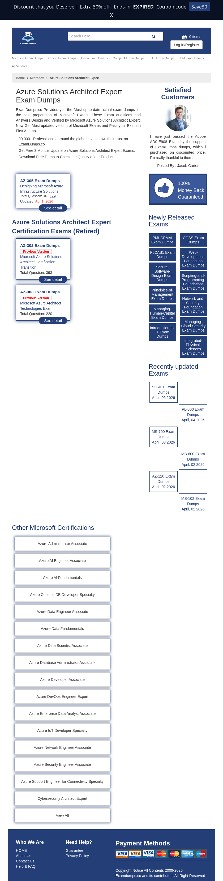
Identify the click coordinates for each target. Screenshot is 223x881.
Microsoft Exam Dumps (27, 58)
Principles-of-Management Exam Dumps (162, 294)
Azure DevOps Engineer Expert (62, 696)
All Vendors (19, 66)
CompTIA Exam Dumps (128, 58)
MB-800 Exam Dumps (193, 459)
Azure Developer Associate (62, 679)
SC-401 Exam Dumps (163, 392)
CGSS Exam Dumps (193, 240)
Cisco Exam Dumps (94, 58)
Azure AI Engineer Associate (62, 560)
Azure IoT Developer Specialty (62, 730)
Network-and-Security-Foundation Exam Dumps (193, 304)
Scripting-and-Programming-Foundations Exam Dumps (193, 281)
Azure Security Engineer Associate (62, 764)
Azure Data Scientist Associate (62, 645)
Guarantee (74, 850)
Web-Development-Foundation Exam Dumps (193, 258)
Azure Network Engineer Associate (62, 747)
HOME (21, 850)
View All (62, 815)
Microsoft (37, 78)
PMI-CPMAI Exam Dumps (162, 240)
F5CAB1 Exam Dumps (162, 254)
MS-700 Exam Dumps (163, 437)
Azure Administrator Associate (62, 544)
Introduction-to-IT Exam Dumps (162, 332)
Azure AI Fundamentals (62, 577)
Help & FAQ (26, 866)
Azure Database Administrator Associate (62, 662)
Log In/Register (186, 45)
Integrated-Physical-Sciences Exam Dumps (193, 346)
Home (20, 78)
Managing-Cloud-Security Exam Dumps (193, 326)
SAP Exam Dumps (161, 58)
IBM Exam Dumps (191, 58)
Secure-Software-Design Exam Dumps (162, 273)
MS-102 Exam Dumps (193, 504)
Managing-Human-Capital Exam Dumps (162, 313)
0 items (190, 37)
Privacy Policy (77, 856)
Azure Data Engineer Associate (62, 611)
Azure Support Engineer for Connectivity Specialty (62, 781)
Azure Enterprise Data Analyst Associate (62, 713)
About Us (23, 856)
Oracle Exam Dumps (62, 58)
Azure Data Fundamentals (62, 628)
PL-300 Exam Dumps (193, 415)
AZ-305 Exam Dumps (40, 180)
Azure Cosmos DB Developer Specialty (62, 594)
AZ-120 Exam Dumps (163, 481)
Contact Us (25, 861)
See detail (53, 208)
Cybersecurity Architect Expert (62, 798)
